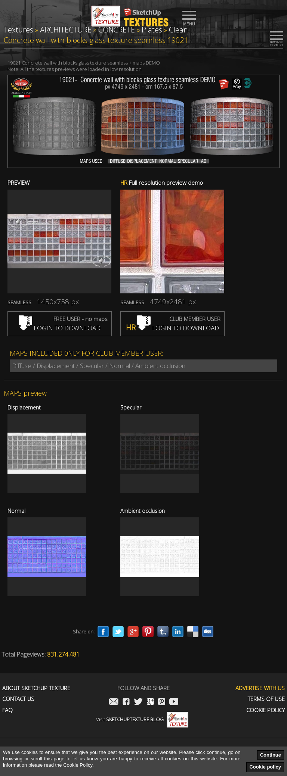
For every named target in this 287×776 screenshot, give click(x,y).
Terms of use (266, 698)
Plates (152, 30)
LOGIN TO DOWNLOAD (60, 328)
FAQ (7, 710)
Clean (178, 30)
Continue (270, 755)
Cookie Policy (265, 710)
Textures (18, 30)
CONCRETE (116, 30)
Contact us (18, 698)
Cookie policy (265, 767)
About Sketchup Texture (36, 688)
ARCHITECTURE (66, 30)
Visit (142, 719)
